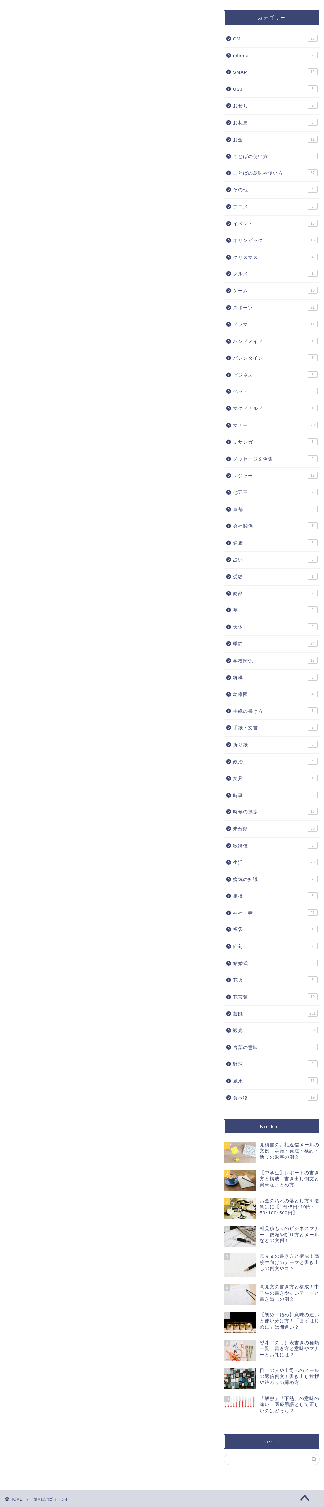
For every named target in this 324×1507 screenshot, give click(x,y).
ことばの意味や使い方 (275, 172)
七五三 (275, 492)
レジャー (275, 475)
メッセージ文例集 (275, 458)
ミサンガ (275, 441)
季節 (275, 643)
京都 (275, 509)
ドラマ (275, 324)
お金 (275, 139)
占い (275, 559)
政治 (275, 761)
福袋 (275, 929)
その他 (275, 189)
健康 (275, 542)
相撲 (275, 895)
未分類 (275, 828)
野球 (275, 1063)
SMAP (275, 71)
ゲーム (275, 290)
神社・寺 (275, 912)
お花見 (275, 122)
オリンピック (275, 240)
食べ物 (275, 1097)
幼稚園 (275, 694)
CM (275, 38)
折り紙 (275, 744)
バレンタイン (275, 357)
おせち (275, 105)
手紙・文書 (275, 727)
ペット (275, 391)
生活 (275, 862)
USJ (275, 88)
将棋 (275, 677)
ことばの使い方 (275, 156)
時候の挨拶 (275, 811)
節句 (275, 946)
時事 (275, 795)
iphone (275, 55)
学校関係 (275, 660)
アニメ (275, 206)
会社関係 (275, 525)
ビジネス (275, 374)
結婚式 (275, 963)
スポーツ (275, 307)
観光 (275, 1030)
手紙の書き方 (275, 710)
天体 (275, 626)
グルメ (275, 273)
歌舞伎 (275, 845)
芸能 (275, 1013)
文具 (275, 778)
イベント (275, 223)
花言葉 (275, 996)
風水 (275, 1080)
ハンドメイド (275, 341)
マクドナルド (275, 408)
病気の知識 (275, 879)
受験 (275, 576)
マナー (275, 425)
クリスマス (275, 257)
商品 (275, 593)
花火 (275, 979)
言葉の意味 (275, 1047)
